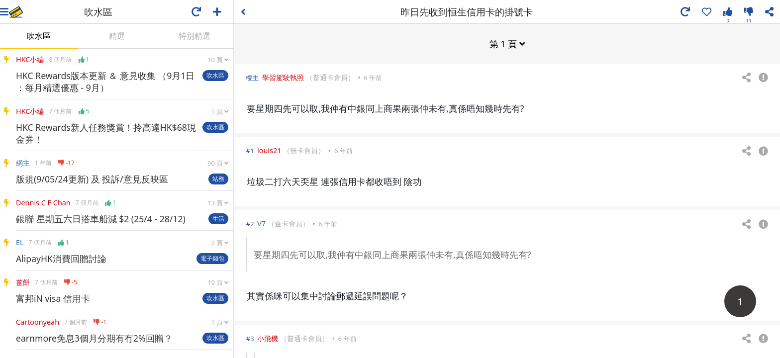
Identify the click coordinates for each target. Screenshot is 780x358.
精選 (117, 35)
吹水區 (39, 35)
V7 (261, 223)
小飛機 (267, 338)
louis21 (269, 150)
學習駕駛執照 (283, 77)
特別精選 (194, 35)
